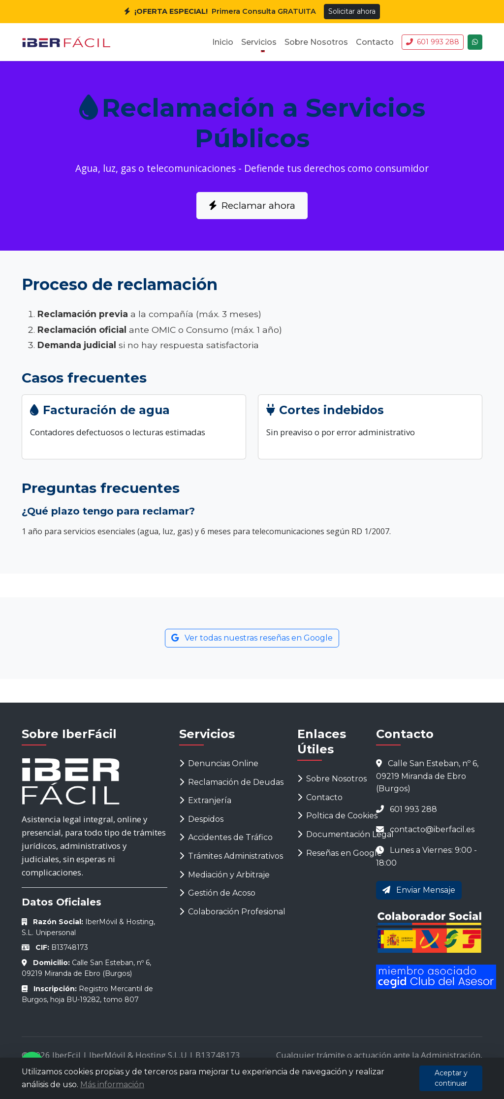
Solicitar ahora (352, 11)
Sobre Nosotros (316, 42)
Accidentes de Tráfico (226, 837)
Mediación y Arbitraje (224, 874)
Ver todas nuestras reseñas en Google (252, 638)
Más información (112, 1084)
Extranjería (205, 800)
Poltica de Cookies (337, 815)
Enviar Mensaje (418, 890)
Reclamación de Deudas (231, 782)
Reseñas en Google (339, 853)
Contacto (375, 42)
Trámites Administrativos (231, 856)
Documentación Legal (345, 834)
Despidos (201, 819)
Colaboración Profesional (232, 911)
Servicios (259, 42)
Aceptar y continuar (451, 1078)
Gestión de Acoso (217, 893)
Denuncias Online (218, 763)
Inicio (222, 42)
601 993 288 (432, 41)
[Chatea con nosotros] (475, 42)
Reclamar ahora (252, 205)
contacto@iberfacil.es (432, 829)
